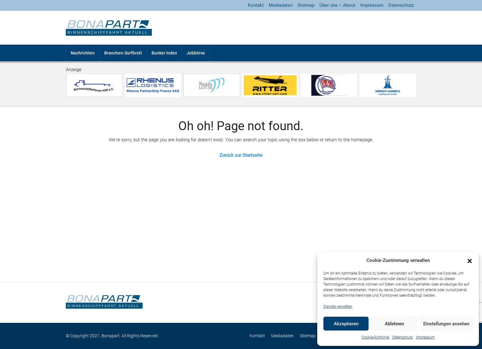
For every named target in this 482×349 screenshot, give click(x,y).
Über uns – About (337, 5)
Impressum (425, 337)
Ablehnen (394, 324)
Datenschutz (402, 337)
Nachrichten (83, 52)
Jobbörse (196, 52)
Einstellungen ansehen (446, 324)
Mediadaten (281, 5)
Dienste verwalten (337, 306)
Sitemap (306, 5)
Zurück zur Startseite (241, 155)
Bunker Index (164, 52)
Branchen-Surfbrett (123, 52)
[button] (470, 261)
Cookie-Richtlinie (375, 337)
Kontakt (256, 5)
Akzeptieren (346, 324)
